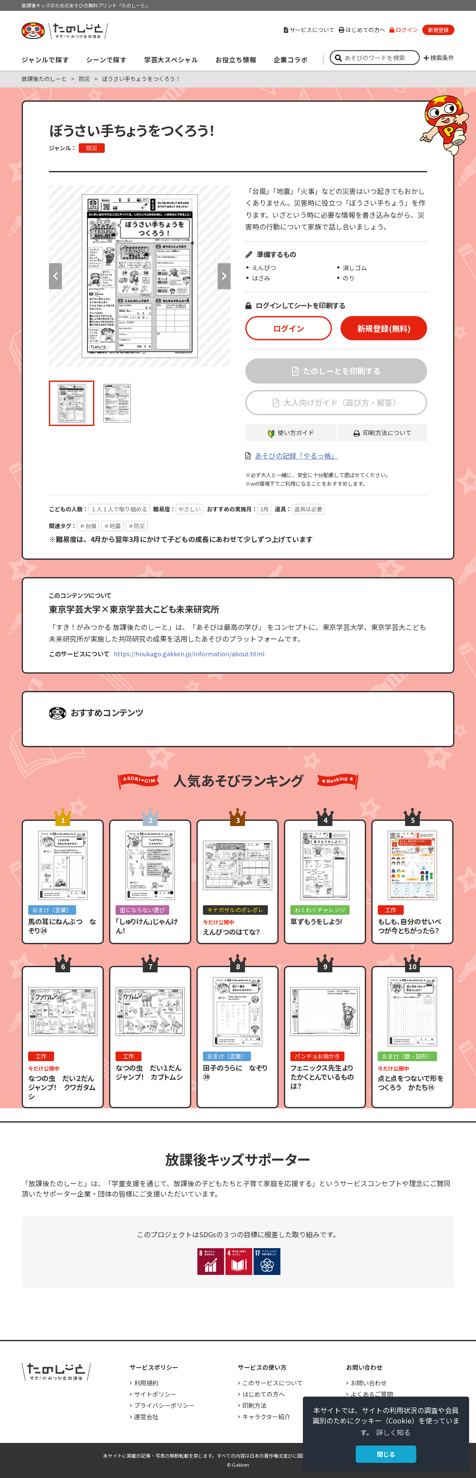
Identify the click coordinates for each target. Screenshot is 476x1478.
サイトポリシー (155, 1394)
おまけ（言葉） (52, 910)
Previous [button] (55, 276)
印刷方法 (254, 1405)
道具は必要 (308, 509)
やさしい (189, 509)
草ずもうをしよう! (316, 921)
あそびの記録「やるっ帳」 (296, 455)
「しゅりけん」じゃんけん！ (147, 926)
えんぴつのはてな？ (232, 931)
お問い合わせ (369, 1382)
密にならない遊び (142, 910)
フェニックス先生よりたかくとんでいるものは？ (322, 1076)
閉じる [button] (386, 1454)
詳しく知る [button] (393, 1432)
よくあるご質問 (372, 1394)
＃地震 (112, 526)
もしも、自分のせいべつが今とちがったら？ (409, 926)
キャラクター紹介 (266, 1416)
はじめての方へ (362, 30)
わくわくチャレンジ (320, 910)
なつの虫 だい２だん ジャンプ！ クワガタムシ (64, 1087)
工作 (390, 910)
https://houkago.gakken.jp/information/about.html (189, 653)
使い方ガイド (296, 432)
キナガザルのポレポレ (235, 910)
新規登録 (438, 29)
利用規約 (146, 1382)
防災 (84, 78)
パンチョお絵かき (317, 1056)
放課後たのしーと (44, 78)
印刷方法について (387, 432)
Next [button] (224, 276)
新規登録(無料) (384, 328)
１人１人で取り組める (119, 509)
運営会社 (146, 1416)
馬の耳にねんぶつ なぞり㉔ (62, 926)
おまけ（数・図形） (407, 1056)
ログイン (403, 30)
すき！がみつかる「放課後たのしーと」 (64, 31)
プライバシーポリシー (164, 1405)
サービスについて (309, 30)
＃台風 (88, 526)
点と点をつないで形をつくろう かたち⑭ (411, 1082)
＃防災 (136, 526)
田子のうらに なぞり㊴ (235, 1072)
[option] (140, 276)
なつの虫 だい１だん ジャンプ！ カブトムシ (152, 1072)
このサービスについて (272, 1382)
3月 (264, 509)
